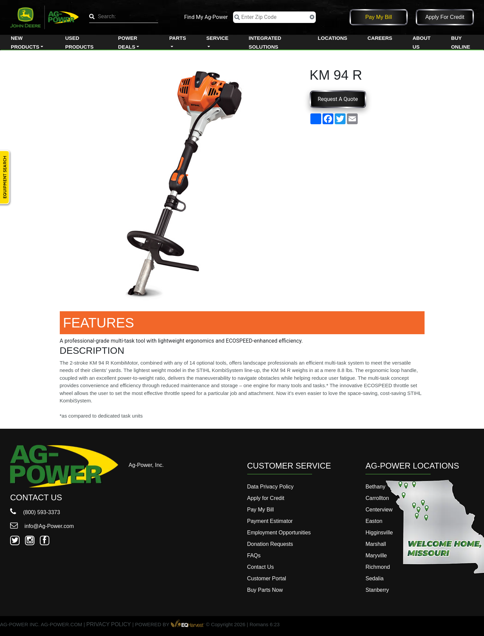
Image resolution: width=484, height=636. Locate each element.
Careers (379, 38)
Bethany (375, 486)
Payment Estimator (270, 521)
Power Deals (127, 42)
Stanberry (377, 590)
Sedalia (374, 578)
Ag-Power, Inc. (146, 465)
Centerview (378, 509)
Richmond (377, 567)
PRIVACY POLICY (108, 625)
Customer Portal (266, 578)
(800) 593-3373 (35, 512)
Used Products (79, 42)
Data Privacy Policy (270, 486)
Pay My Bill (378, 17)
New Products (25, 42)
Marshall (375, 544)
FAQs (254, 555)
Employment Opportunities (279, 532)
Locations (332, 38)
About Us (421, 42)
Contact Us (260, 567)
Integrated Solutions (265, 42)
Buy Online (460, 42)
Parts (177, 38)
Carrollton (377, 498)
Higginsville (379, 532)
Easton (373, 521)
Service (217, 38)
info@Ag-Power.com (42, 526)
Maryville (376, 555)
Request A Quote (338, 99)
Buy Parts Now (265, 590)
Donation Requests (270, 544)
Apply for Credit (444, 17)
